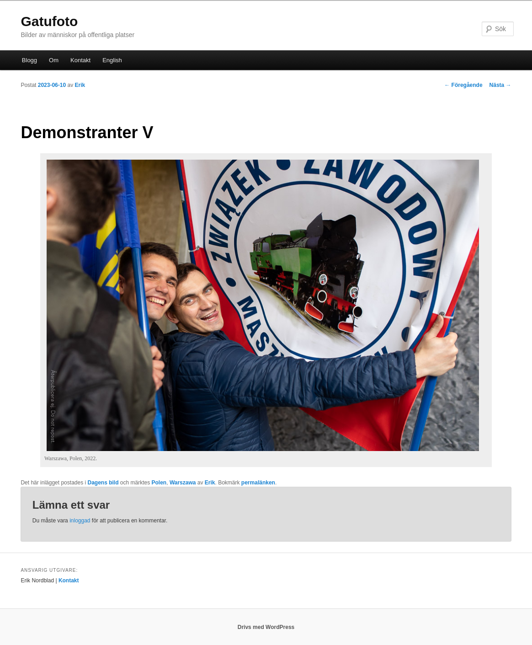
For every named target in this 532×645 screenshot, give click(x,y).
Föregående (463, 85)
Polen (159, 482)
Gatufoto (49, 21)
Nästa (500, 85)
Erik (80, 85)
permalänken (258, 482)
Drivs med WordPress (266, 627)
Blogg (29, 60)
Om (54, 60)
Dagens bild (102, 482)
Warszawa (183, 482)
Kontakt (80, 60)
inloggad (79, 520)
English (112, 60)
